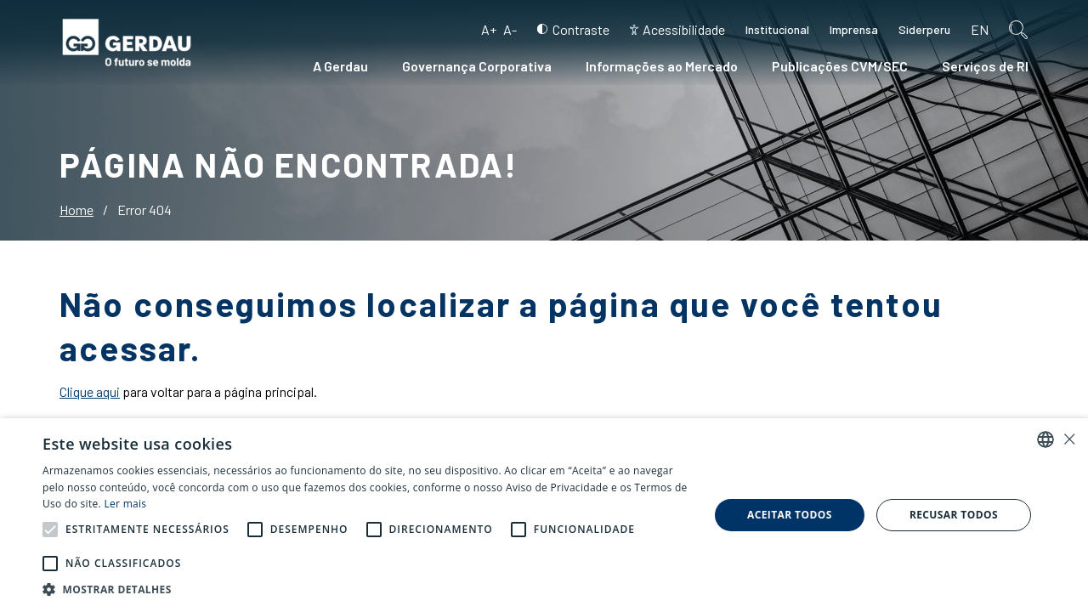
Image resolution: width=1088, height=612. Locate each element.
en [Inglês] (980, 29)
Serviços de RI (985, 66)
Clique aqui (90, 391)
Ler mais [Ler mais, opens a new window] (125, 503)
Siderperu (924, 29)
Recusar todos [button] (954, 514)
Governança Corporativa (477, 66)
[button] (50, 530)
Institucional (777, 29)
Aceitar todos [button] (789, 514)
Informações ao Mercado (662, 66)
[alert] (544, 515)
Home (77, 209)
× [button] (1068, 439)
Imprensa (854, 29)
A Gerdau (340, 66)
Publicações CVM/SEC (840, 66)
